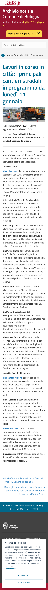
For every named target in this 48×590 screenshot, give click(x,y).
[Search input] (24, 45)
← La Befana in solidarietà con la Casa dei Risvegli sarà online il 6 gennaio (23, 480)
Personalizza (10, 569)
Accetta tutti (24, 576)
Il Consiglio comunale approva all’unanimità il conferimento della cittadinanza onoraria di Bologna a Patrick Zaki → (24, 490)
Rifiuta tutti (24, 582)
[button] (24, 33)
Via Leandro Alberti (12, 377)
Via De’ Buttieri (10, 428)
